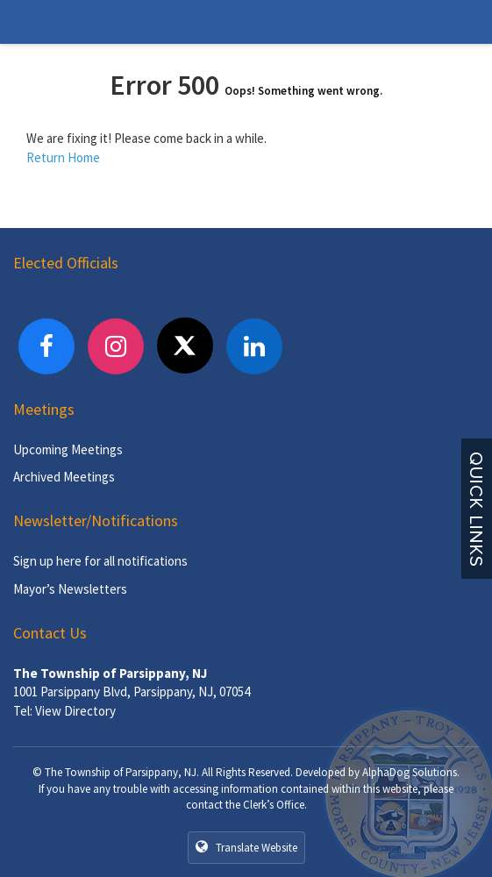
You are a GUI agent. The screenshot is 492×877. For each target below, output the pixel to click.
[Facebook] (46, 346)
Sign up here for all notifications (100, 561)
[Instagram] (116, 346)
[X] (185, 345)
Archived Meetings (64, 476)
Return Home (63, 157)
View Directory (75, 710)
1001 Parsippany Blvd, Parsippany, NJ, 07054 (131, 691)
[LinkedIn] (254, 346)
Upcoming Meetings (68, 449)
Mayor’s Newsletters (70, 589)
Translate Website (246, 847)
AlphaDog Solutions (409, 772)
